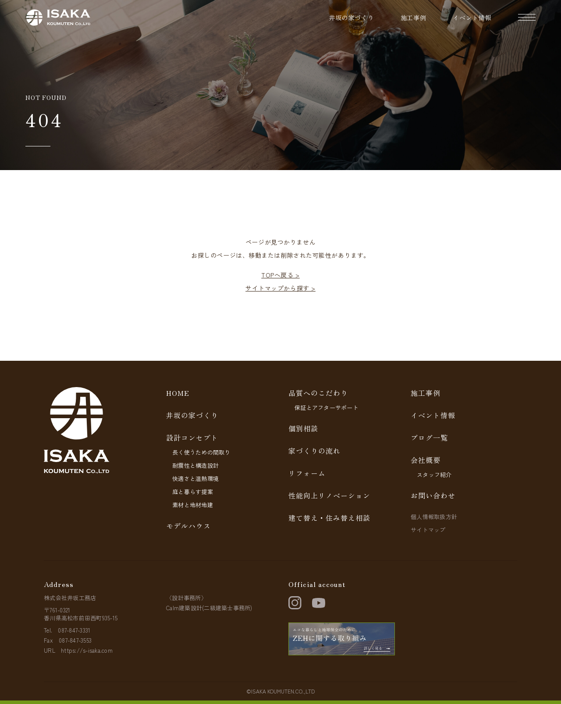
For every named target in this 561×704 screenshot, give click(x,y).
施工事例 (413, 17)
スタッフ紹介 (434, 474)
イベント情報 (472, 17)
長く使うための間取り (201, 452)
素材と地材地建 (192, 505)
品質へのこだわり (318, 393)
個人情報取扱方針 (434, 516)
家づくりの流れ (314, 450)
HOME (177, 393)
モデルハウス (188, 525)
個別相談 (303, 428)
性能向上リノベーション (329, 495)
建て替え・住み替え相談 (329, 517)
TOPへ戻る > (280, 274)
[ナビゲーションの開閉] (527, 17)
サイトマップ (428, 530)
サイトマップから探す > (280, 288)
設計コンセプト (192, 437)
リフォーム (307, 473)
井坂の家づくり (351, 17)
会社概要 (425, 460)
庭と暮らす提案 (192, 491)
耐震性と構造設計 (195, 465)
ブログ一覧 (429, 437)
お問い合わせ (433, 495)
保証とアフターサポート (327, 407)
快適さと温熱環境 (195, 478)
